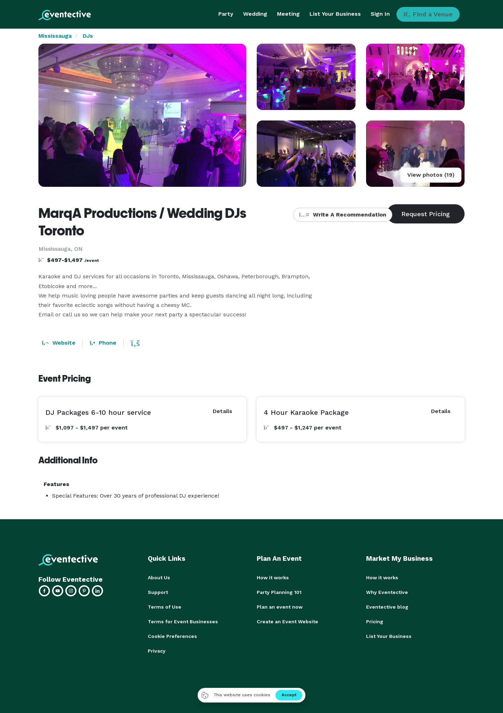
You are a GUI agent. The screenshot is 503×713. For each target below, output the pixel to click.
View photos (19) (430, 174)
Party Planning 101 (279, 592)
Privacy (157, 651)
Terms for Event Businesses (183, 621)
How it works (273, 577)
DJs (88, 35)
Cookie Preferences (172, 636)
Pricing (374, 621)
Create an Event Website (287, 621)
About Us (159, 577)
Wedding (255, 13)
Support (158, 592)
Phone (103, 342)
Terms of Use (164, 607)
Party (225, 13)
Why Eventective (387, 592)
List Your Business (335, 13)
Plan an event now (279, 607)
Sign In (380, 13)
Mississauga (55, 35)
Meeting (288, 13)
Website (58, 342)
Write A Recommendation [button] (342, 214)
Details (222, 411)
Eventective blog (387, 607)
